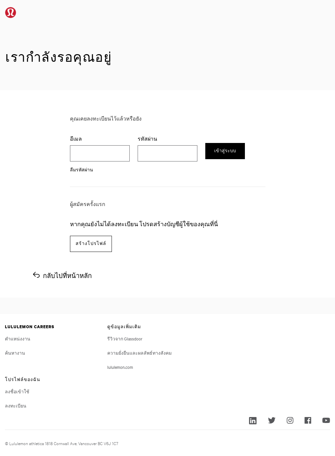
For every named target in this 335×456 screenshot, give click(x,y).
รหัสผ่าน (148, 138)
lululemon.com (120, 367)
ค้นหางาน (15, 353)
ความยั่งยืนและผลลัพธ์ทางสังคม (139, 353)
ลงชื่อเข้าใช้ (17, 391)
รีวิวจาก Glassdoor (125, 338)
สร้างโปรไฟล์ (91, 243)
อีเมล (76, 138)
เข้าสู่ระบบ (225, 151)
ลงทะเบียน (15, 405)
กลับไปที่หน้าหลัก (67, 275)
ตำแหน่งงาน (17, 338)
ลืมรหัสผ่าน (81, 169)
